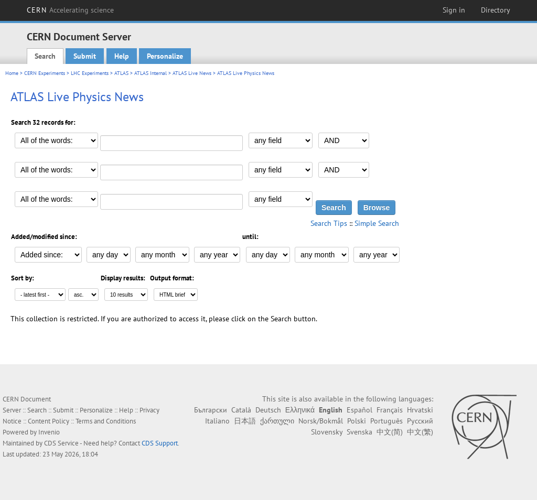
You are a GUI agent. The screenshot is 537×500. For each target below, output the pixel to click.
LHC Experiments (90, 73)
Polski (356, 421)
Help (121, 56)
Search (45, 56)
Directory (495, 10)
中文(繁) (420, 432)
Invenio (49, 432)
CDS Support (160, 443)
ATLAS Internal (150, 73)
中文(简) (390, 432)
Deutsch (268, 410)
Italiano (217, 421)
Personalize (165, 56)
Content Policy (48, 421)
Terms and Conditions (106, 421)
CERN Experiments (44, 73)
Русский (420, 421)
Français (390, 410)
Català (241, 410)
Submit (84, 56)
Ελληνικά (300, 410)
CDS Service (61, 443)
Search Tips (328, 223)
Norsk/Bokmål (320, 421)
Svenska (359, 432)
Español (359, 410)
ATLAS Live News (192, 73)
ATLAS (121, 73)
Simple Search (377, 223)
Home (11, 73)
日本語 (245, 421)
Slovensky (326, 432)
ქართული (277, 421)
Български (210, 410)
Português (386, 421)
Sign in (454, 10)
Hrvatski (420, 410)
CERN (70, 10)
